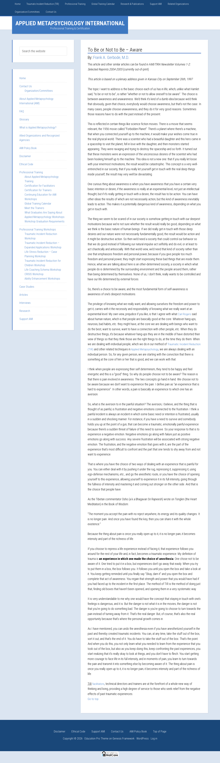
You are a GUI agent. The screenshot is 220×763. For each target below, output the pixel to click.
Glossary (24, 119)
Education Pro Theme (96, 738)
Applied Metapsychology (158, 349)
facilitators (98, 683)
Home (22, 78)
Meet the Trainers (34, 208)
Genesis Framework (123, 738)
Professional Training (31, 172)
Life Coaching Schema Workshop (43, 269)
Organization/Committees (39, 90)
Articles (23, 294)
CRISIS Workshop (34, 274)
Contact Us (25, 86)
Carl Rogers (184, 314)
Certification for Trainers (38, 190)
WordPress (142, 738)
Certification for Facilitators (40, 185)
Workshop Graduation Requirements (44, 221)
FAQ (21, 111)
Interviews (25, 302)
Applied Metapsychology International (70, 23)
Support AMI (26, 319)
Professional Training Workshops (37, 229)
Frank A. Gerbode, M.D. (111, 57)
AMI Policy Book (28, 148)
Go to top (93, 698)
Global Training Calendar (38, 203)
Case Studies (26, 286)
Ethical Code (26, 164)
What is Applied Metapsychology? (37, 127)
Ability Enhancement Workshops (42, 278)
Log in (154, 738)
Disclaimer (25, 156)
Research (24, 311)
